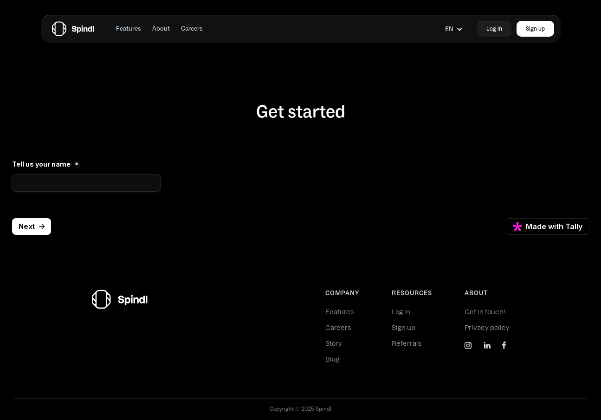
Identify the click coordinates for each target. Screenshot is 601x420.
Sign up (403, 327)
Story (333, 343)
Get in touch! (485, 312)
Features (339, 312)
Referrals (406, 343)
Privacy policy (487, 327)
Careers (338, 327)
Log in (401, 312)
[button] (454, 29)
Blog (332, 359)
